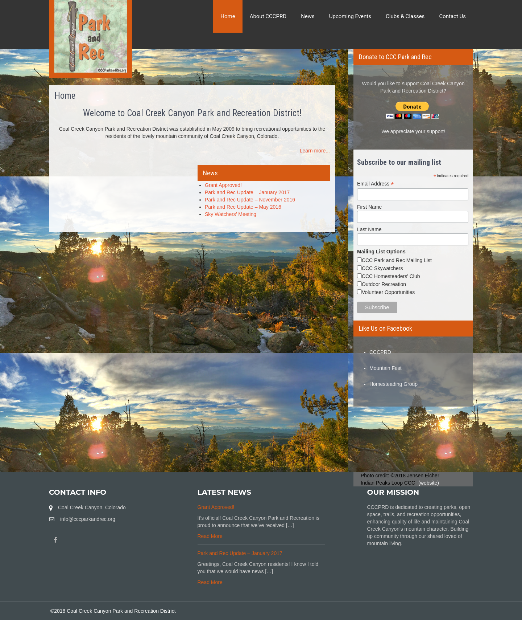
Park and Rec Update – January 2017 (247, 192)
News (308, 16)
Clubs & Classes (405, 16)
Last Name (369, 229)
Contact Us (452, 16)
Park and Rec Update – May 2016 (243, 207)
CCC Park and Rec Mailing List (397, 260)
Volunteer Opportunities (388, 292)
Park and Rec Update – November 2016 (250, 200)
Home (227, 16)
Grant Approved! (223, 185)
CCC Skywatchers (382, 268)
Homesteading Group (393, 384)
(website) (428, 483)
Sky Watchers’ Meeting (230, 214)
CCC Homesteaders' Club (391, 276)
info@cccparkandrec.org (87, 519)
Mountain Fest (385, 368)
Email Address (375, 183)
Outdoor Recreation (384, 284)
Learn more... (315, 151)
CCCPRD (380, 352)
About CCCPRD (268, 16)
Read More (210, 536)
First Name (369, 207)
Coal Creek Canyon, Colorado (92, 507)
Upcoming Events (350, 16)
